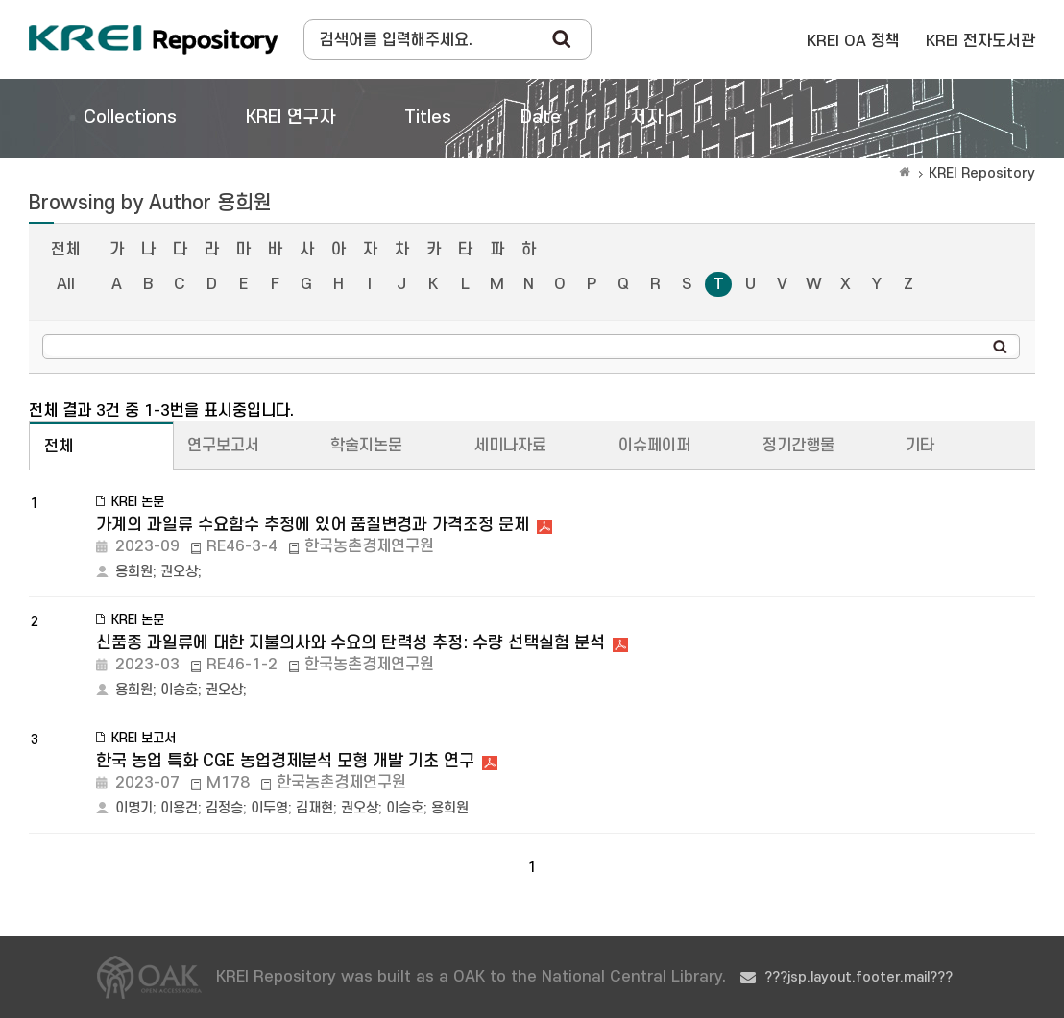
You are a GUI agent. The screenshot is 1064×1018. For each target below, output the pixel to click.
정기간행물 (798, 445)
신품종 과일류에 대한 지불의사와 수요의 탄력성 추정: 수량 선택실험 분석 (350, 643)
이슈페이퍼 (654, 445)
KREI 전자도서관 (980, 41)
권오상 (179, 572)
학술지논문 (366, 445)
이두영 (269, 808)
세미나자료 (510, 445)
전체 (65, 249)
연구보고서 (223, 445)
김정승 (224, 808)
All (66, 284)
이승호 (179, 690)
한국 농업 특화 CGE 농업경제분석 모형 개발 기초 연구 (285, 761)
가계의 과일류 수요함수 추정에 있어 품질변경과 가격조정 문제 (312, 525)
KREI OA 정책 (853, 41)
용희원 (134, 572)
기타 (920, 445)
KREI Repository (982, 173)
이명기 (134, 808)
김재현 (314, 808)
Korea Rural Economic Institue (153, 39)
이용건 (179, 808)
